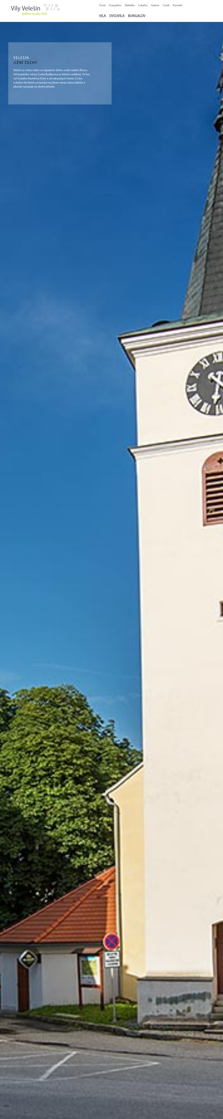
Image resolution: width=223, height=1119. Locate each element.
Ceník (166, 5)
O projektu (115, 5)
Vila (102, 16)
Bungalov (136, 16)
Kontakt (177, 5)
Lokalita (143, 5)
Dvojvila (117, 16)
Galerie (155, 5)
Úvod (102, 5)
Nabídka (130, 5)
